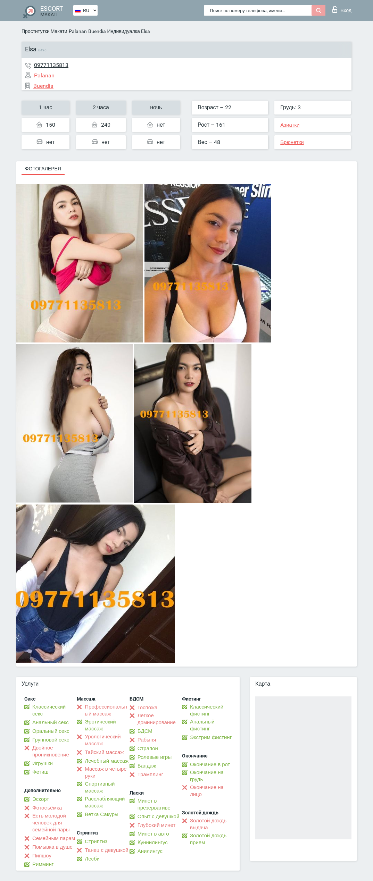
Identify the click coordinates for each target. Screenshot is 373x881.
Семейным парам (53, 838)
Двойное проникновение (50, 751)
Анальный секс (50, 722)
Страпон (148, 748)
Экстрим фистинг (211, 737)
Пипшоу (41, 856)
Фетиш (40, 772)
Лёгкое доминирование (157, 719)
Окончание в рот (210, 764)
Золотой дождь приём (208, 839)
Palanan (78, 31)
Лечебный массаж (107, 761)
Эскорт (40, 799)
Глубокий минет (157, 825)
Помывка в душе (52, 847)
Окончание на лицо (207, 790)
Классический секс (49, 710)
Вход (341, 9)
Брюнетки (292, 142)
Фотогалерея (43, 168)
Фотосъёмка (47, 808)
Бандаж (147, 766)
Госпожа (148, 707)
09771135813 (51, 65)
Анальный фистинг (202, 725)
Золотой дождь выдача (208, 824)
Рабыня (147, 740)
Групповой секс (50, 740)
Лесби (92, 859)
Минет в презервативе (154, 804)
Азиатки (289, 125)
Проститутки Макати (44, 31)
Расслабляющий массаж (105, 802)
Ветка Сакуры (101, 814)
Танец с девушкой (106, 850)
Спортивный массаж (100, 787)
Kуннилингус (153, 842)
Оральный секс (50, 731)
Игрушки (42, 763)
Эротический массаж (100, 725)
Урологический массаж (103, 740)
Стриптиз (96, 841)
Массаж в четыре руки (105, 772)
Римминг (42, 864)
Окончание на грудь (207, 775)
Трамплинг (150, 774)
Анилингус (150, 851)
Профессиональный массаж (106, 710)
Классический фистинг (206, 710)
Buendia (97, 31)
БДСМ (145, 731)
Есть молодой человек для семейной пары (50, 823)
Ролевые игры (155, 757)
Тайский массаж (104, 752)
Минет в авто (153, 834)
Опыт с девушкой (159, 816)
